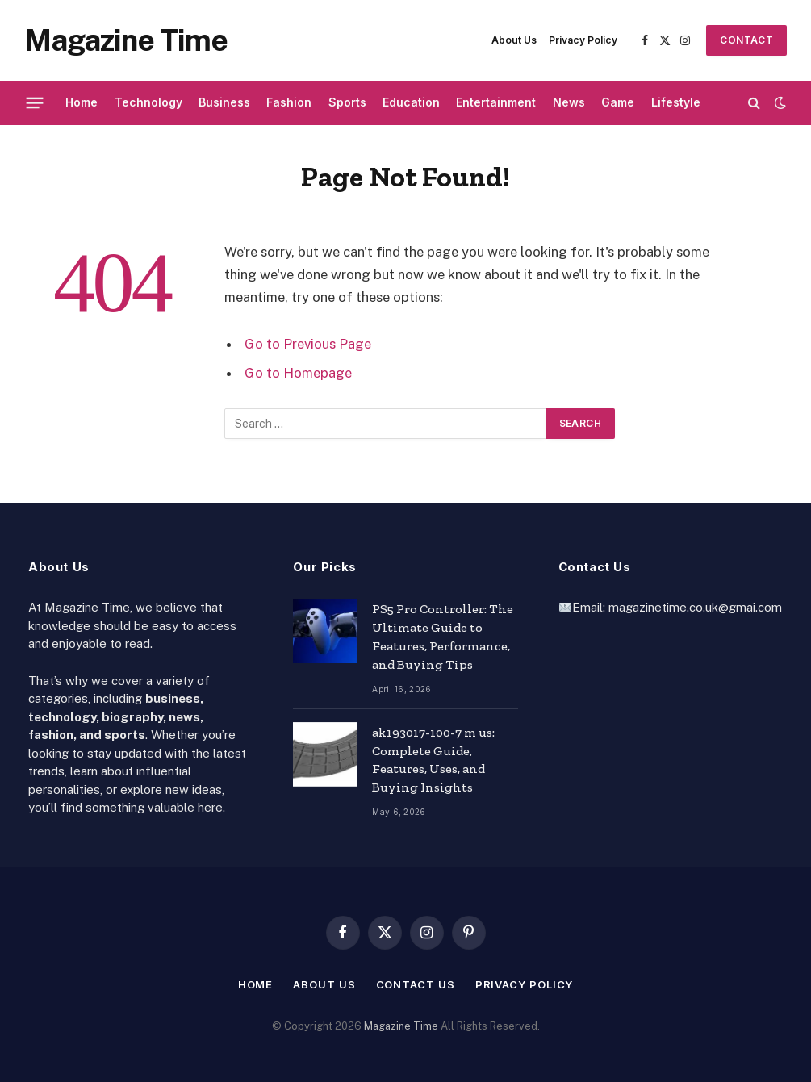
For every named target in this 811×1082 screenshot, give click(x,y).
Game (617, 102)
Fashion (288, 102)
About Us (514, 40)
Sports (347, 102)
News (569, 102)
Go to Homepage (298, 373)
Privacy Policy (583, 40)
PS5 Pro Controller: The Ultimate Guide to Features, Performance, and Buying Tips (442, 636)
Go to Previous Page (308, 344)
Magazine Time (401, 1026)
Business (224, 102)
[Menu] (35, 102)
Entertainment (496, 102)
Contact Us (746, 45)
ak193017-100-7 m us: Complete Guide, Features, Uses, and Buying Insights (433, 760)
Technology (148, 102)
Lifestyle (675, 102)
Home (81, 102)
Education (411, 102)
